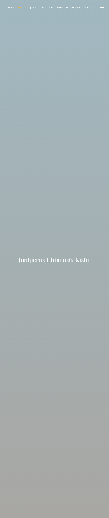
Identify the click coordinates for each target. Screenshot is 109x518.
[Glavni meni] (101, 7)
